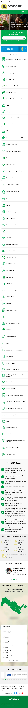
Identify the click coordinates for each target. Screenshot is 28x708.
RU (7, 1)
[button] (12, 29)
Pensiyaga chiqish (9, 40)
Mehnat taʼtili (16, 40)
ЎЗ (1, 1)
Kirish (23, 12)
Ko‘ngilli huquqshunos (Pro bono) (9, 686)
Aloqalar (3, 688)
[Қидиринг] (12, 38)
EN (10, 1)
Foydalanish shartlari (6, 690)
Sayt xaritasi (21, 686)
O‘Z (4, 1)
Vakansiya (8, 688)
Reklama (21, 688)
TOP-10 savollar (14, 463)
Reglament (15, 688)
